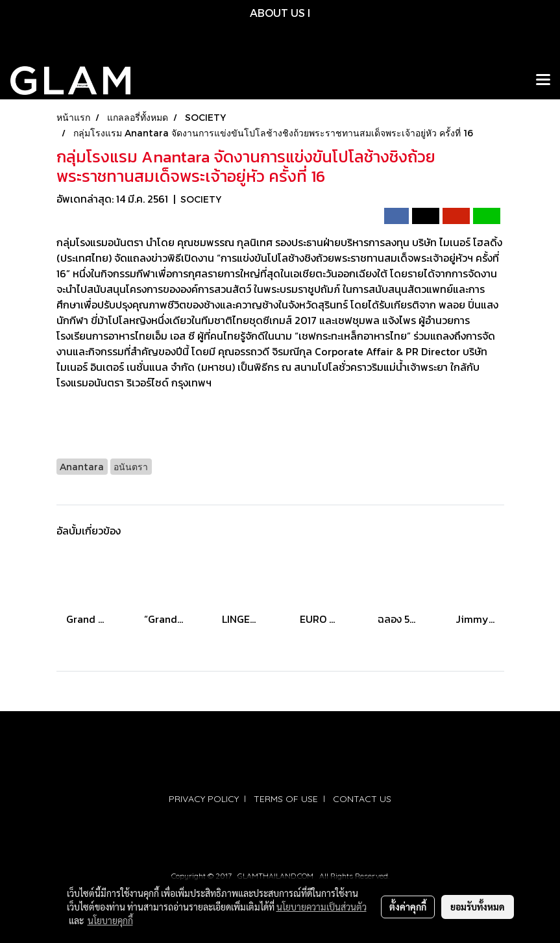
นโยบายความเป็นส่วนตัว (321, 906)
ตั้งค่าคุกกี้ (407, 906)
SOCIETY (200, 199)
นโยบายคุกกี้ (110, 920)
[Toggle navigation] (543, 80)
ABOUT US (277, 12)
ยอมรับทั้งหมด (477, 906)
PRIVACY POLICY (204, 799)
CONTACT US (362, 799)
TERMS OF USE (286, 799)
